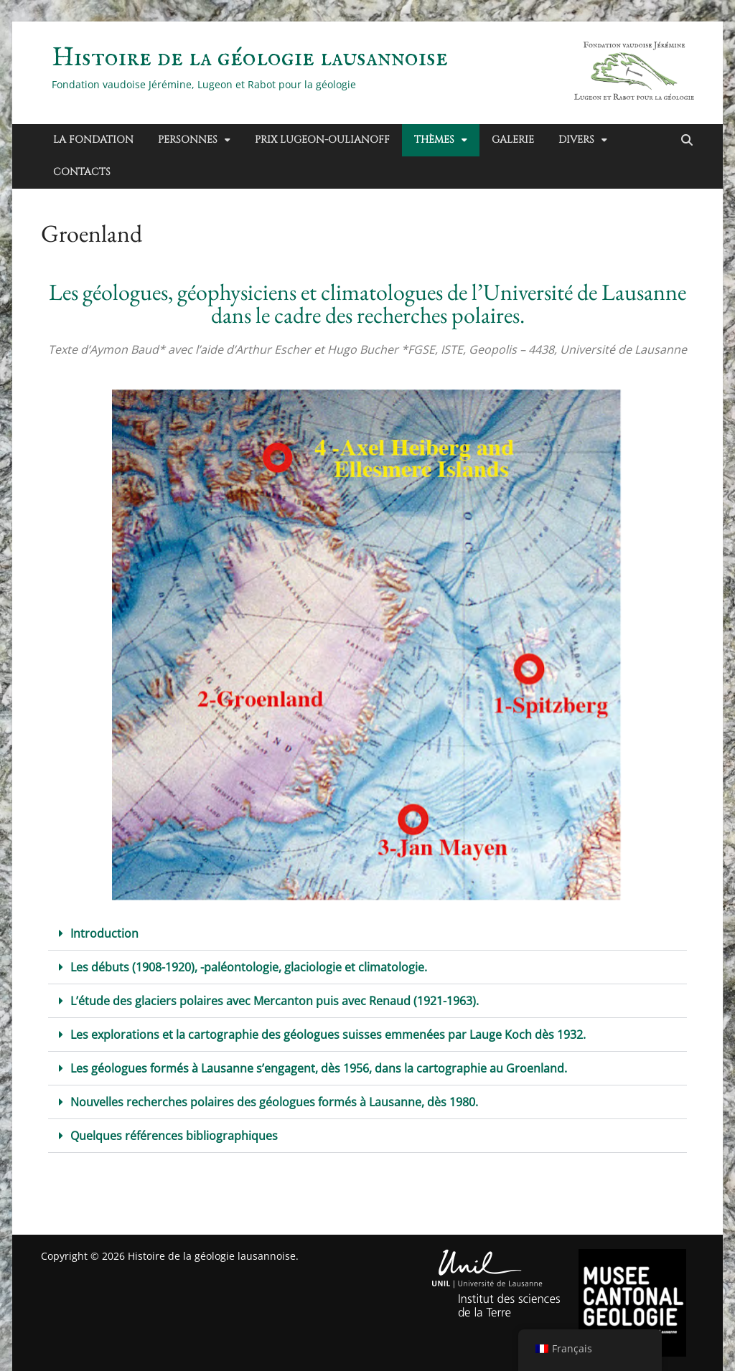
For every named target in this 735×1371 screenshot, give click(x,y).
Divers (576, 139)
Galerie (513, 139)
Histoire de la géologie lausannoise (250, 58)
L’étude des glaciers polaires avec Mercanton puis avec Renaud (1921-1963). (274, 1001)
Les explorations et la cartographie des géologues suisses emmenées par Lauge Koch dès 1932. (328, 1034)
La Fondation (93, 139)
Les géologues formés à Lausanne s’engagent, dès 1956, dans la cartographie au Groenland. (318, 1068)
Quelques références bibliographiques (174, 1136)
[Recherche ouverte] (687, 141)
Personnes (187, 139)
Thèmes (434, 139)
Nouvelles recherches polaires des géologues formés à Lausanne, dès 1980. (274, 1102)
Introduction (104, 933)
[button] (367, 934)
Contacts (82, 172)
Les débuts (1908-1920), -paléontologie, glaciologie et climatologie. (248, 967)
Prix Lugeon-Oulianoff (322, 139)
